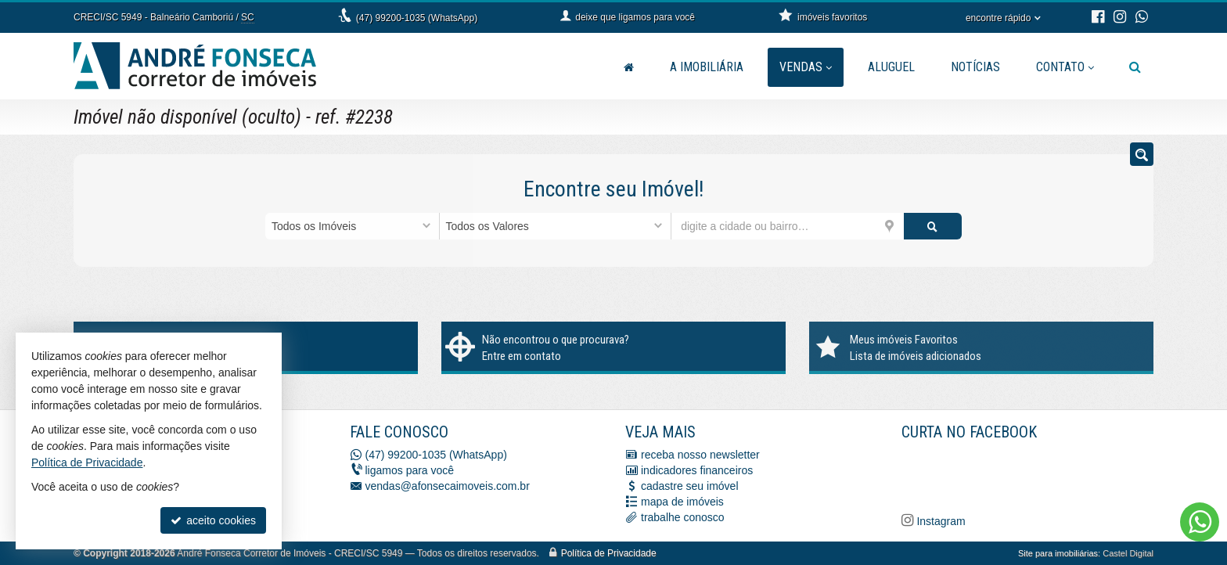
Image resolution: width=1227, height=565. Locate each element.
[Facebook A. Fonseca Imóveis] (1018, 474)
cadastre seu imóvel (690, 486)
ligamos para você (410, 470)
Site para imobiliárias (1058, 553)
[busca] (1135, 67)
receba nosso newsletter (700, 454)
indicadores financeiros (697, 470)
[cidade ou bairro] (787, 226)
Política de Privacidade (609, 553)
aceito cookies (213, 520)
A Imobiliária (706, 66)
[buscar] (933, 226)
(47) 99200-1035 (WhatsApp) (416, 18)
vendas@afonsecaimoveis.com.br (447, 486)
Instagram (940, 521)
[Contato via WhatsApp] (1199, 522)
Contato (1065, 66)
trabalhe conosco (683, 517)
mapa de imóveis (682, 501)
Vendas (805, 66)
